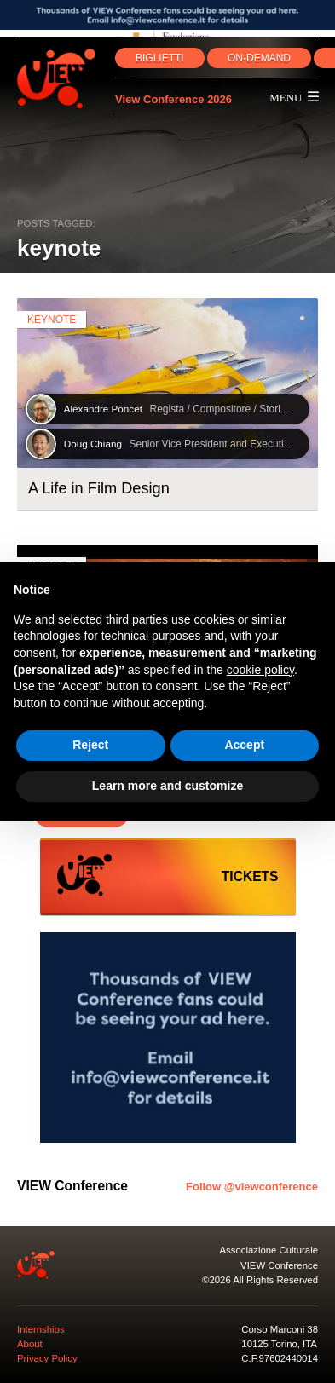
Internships (41, 1329)
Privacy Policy (47, 1358)
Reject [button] (90, 745)
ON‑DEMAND (259, 58)
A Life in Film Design (99, 488)
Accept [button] (244, 745)
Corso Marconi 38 (279, 1329)
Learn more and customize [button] (167, 785)
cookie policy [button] (260, 670)
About (30, 1344)
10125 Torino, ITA (279, 1344)
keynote (51, 320)
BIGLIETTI (160, 58)
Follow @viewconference (252, 1186)
